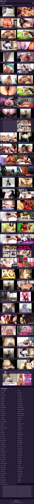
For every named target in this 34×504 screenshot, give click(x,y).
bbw (2, 405)
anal (2, 392)
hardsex (2, 469)
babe (2, 401)
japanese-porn (3, 484)
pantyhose (20, 434)
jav (18, 390)
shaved (19, 453)
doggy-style (3, 428)
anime (2, 397)
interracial (3, 473)
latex (19, 395)
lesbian (19, 399)
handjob (2, 465)
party (19, 436)
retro (19, 444)
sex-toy (19, 449)
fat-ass (2, 444)
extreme (2, 438)
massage (19, 405)
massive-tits (20, 407)
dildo (2, 426)
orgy (19, 430)
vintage (19, 473)
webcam (19, 476)
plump (19, 440)
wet (19, 478)
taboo (19, 459)
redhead (19, 442)
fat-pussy (3, 446)
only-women (20, 424)
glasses (2, 457)
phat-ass (19, 438)
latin (19, 397)
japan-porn (3, 480)
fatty (2, 449)
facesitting (3, 440)
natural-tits (20, 415)
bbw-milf (2, 407)
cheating (2, 419)
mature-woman (20, 413)
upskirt (19, 469)
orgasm (19, 428)
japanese (3, 482)
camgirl (2, 411)
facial (2, 442)
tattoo (19, 461)
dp (1, 430)
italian (2, 476)
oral (19, 426)
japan (2, 478)
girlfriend (2, 455)
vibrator (19, 471)
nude (19, 417)
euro (2, 436)
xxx (18, 482)
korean (19, 392)
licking (19, 401)
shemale (19, 455)
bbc (2, 403)
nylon (19, 419)
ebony (2, 432)
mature (19, 411)
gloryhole (2, 459)
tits (19, 463)
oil (18, 422)
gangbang (3, 451)
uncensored (20, 467)
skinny (19, 457)
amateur (3, 390)
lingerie (19, 403)
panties (19, 432)
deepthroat (3, 422)
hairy (2, 461)
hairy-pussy (3, 463)
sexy (19, 451)
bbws (2, 409)
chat (2, 417)
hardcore (3, 467)
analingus (2, 395)
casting (2, 415)
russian (19, 446)
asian (2, 399)
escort (2, 434)
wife (19, 480)
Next (28, 372)
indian (2, 471)
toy (19, 465)
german (2, 453)
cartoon (2, 413)
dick (2, 424)
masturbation (20, 409)
